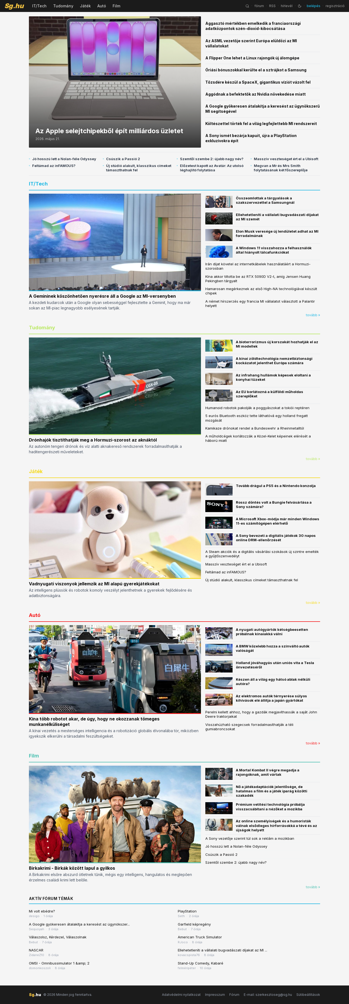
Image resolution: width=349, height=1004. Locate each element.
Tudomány (63, 6)
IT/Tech (39, 6)
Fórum (234, 995)
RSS (272, 6)
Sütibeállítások (308, 995)
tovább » (313, 315)
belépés (313, 6)
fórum (259, 6)
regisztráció (335, 6)
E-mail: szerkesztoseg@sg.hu (268, 995)
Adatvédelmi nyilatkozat (181, 995)
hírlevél (287, 6)
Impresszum (215, 995)
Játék (85, 6)
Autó (101, 6)
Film (116, 6)
